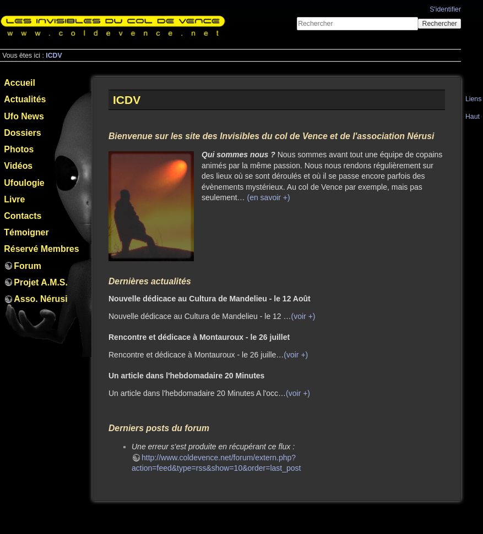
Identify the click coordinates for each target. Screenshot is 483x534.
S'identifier (445, 9)
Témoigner (26, 232)
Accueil (19, 82)
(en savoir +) (268, 197)
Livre (14, 199)
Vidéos (18, 165)
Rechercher (439, 23)
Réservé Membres (41, 249)
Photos (19, 149)
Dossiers (22, 132)
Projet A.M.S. (41, 282)
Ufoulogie (24, 183)
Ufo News (24, 116)
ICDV (54, 55)
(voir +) (303, 316)
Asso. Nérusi (40, 299)
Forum (27, 266)
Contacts (22, 216)
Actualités (25, 99)
